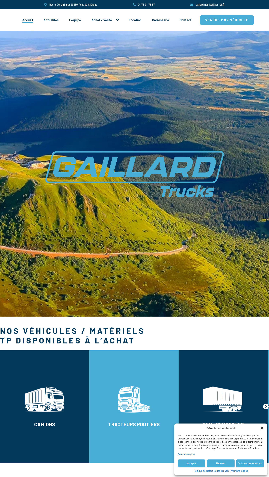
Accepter (191, 463)
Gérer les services (186, 454)
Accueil (27, 20)
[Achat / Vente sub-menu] (118, 20)
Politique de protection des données (211, 471)
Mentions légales (239, 471)
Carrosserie (160, 20)
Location (135, 20)
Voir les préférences (250, 463)
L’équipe (75, 20)
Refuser (221, 463)
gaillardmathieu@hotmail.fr (210, 4)
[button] (262, 428)
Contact (185, 20)
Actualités (51, 20)
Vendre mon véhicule (226, 20)
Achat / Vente (101, 20)
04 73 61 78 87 (146, 4)
